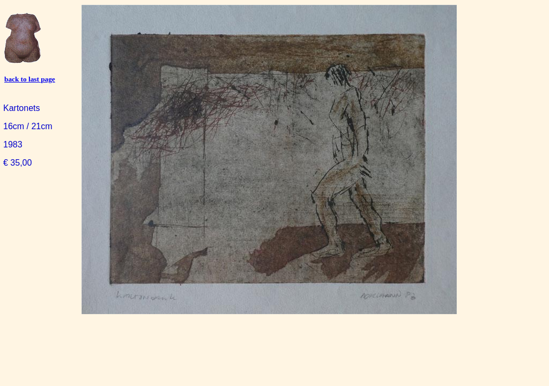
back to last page (29, 79)
